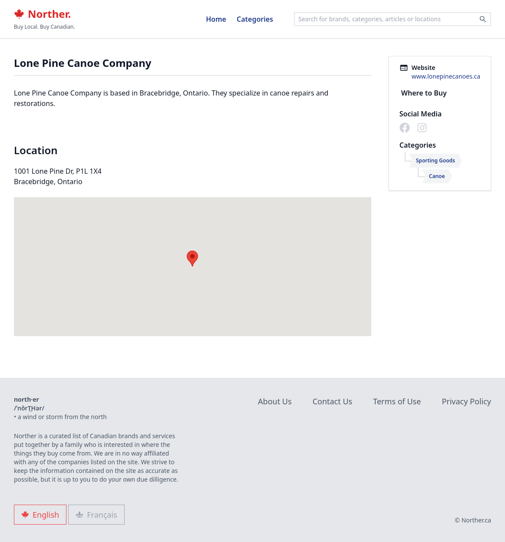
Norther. (42, 14)
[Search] (482, 19)
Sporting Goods (435, 160)
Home (216, 19)
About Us (275, 401)
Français (96, 514)
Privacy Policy (466, 401)
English (40, 514)
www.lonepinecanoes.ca (446, 76)
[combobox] (392, 19)
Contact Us (333, 401)
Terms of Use (397, 401)
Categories (255, 19)
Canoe (437, 176)
